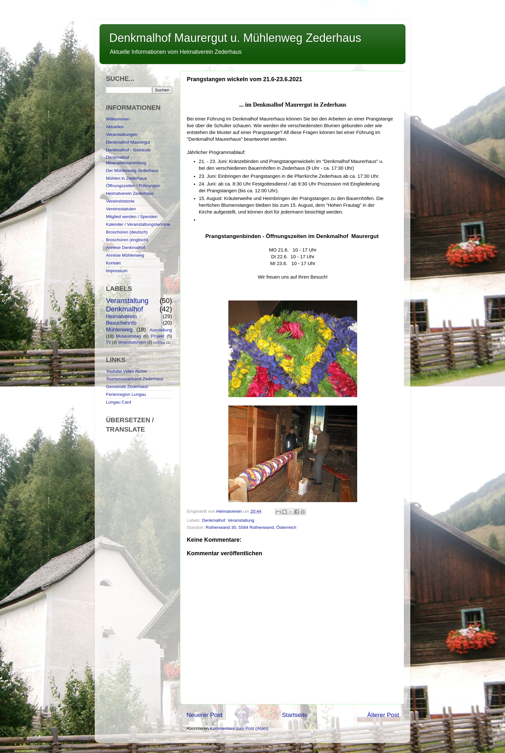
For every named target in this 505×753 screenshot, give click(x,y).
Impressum (117, 270)
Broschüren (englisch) (127, 239)
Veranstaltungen (122, 134)
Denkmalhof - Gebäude (128, 150)
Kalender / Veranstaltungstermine (138, 224)
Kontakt (113, 263)
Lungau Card (118, 402)
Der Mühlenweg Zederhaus (132, 170)
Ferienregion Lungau (126, 394)
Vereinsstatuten (121, 208)
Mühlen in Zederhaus (126, 178)
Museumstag (128, 336)
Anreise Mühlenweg (125, 255)
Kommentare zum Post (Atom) (239, 728)
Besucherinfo (121, 323)
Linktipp (159, 342)
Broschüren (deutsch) (127, 232)
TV (108, 342)
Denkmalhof (213, 520)
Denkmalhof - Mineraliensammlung (126, 160)
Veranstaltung (241, 520)
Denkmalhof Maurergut (128, 142)
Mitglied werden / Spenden (131, 216)
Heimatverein (121, 316)
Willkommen (118, 119)
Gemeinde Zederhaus (127, 386)
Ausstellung (160, 330)
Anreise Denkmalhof (125, 247)
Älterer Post (383, 714)
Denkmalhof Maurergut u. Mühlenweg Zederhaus (235, 37)
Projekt (157, 336)
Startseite (295, 714)
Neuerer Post (204, 714)
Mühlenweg (119, 329)
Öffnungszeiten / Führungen (133, 185)
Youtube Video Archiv (126, 371)
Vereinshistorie (120, 201)
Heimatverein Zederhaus (130, 193)
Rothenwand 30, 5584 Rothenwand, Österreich (251, 527)
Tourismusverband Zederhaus (135, 378)
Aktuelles (115, 126)
